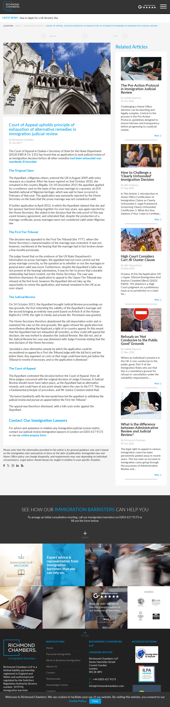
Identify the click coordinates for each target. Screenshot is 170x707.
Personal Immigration (58, 654)
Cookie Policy (77, 701)
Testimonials (53, 679)
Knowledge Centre (33, 26)
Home (18, 26)
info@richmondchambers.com (106, 684)
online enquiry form (33, 435)
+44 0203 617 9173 (102, 679)
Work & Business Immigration (63, 660)
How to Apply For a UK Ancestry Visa (39, 18)
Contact (51, 691)
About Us (51, 666)
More (106, 619)
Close (95, 701)
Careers (50, 672)
